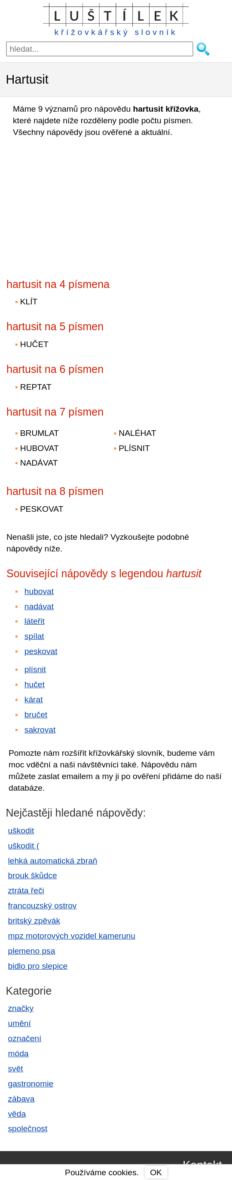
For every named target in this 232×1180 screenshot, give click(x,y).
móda (18, 1053)
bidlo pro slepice (38, 965)
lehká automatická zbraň (53, 860)
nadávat (39, 606)
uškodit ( (24, 845)
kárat (33, 699)
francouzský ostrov (42, 905)
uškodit (21, 830)
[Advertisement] (81, 205)
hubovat (39, 591)
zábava (21, 1098)
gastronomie (31, 1083)
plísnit (35, 669)
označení (25, 1038)
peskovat (41, 651)
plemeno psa (31, 950)
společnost (28, 1128)
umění (19, 1023)
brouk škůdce (32, 875)
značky (21, 1008)
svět (15, 1068)
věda (17, 1113)
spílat (34, 636)
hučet (34, 684)
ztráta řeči (26, 890)
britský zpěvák (34, 920)
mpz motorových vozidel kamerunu (71, 935)
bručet (35, 714)
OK (156, 1172)
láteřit (34, 621)
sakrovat (40, 729)
